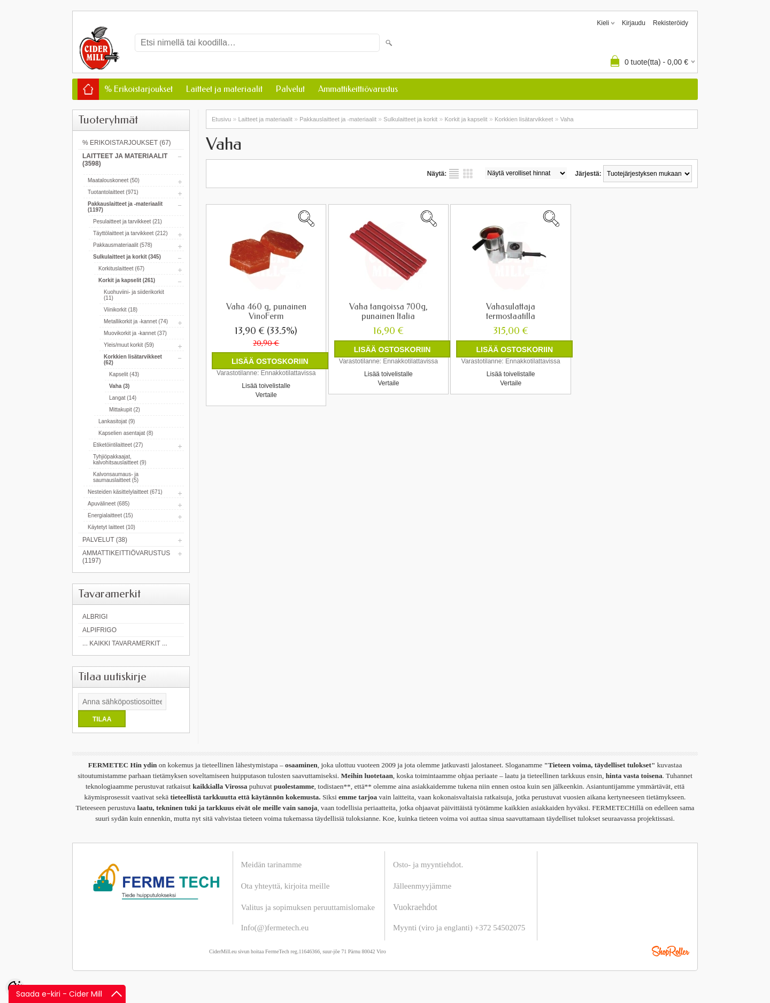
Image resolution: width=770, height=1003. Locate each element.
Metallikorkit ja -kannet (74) (136, 321)
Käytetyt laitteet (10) (111, 527)
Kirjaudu (633, 23)
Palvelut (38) (104, 539)
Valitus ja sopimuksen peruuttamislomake (308, 907)
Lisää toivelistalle (266, 386)
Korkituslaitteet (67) (121, 268)
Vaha (567, 119)
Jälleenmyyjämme (422, 886)
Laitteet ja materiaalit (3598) (124, 159)
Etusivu (221, 119)
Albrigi (94, 616)
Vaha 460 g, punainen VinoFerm (266, 311)
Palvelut (290, 89)
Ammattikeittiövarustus (358, 89)
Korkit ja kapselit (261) (126, 280)
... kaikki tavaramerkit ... (124, 643)
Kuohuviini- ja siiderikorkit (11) (134, 295)
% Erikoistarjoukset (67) (126, 142)
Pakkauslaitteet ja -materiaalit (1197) (125, 207)
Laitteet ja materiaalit (224, 89)
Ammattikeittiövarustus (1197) (126, 556)
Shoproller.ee (670, 951)
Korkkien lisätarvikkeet (524, 119)
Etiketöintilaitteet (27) (118, 445)
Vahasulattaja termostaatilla (510, 311)
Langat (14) (122, 398)
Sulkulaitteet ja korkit (410, 119)
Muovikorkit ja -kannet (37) (135, 333)
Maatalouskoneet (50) (114, 180)
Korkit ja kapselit (466, 119)
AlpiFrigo (99, 630)
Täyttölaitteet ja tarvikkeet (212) (130, 233)
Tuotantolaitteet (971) (113, 192)
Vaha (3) (119, 386)
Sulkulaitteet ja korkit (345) (127, 257)
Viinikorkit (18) (120, 310)
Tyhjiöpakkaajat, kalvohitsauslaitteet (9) (120, 459)
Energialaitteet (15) (110, 515)
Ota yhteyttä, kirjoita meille (285, 886)
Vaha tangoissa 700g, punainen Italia (388, 311)
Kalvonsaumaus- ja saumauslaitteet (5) (115, 477)
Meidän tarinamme (271, 864)
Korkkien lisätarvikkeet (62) (133, 360)
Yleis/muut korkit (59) (129, 345)
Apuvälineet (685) (108, 504)
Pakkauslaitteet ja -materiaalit (337, 119)
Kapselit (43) (124, 374)
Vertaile (266, 395)
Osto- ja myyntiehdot (427, 864)
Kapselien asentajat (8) (125, 433)
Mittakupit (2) (124, 410)
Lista (454, 173)
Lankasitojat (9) (116, 421)
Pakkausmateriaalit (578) (122, 245)
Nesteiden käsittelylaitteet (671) (125, 492)
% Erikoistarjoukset (138, 89)
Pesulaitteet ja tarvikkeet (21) (127, 221)
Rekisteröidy (670, 23)
